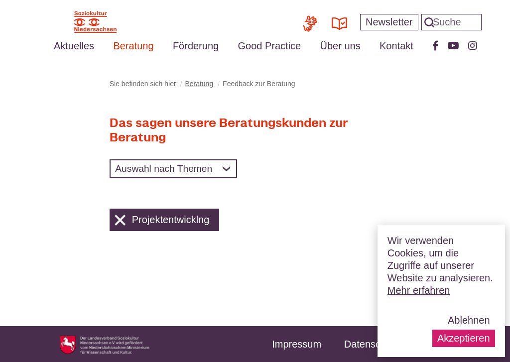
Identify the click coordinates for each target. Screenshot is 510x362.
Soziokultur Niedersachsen (95, 22)
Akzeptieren (463, 338)
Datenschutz (371, 344)
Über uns (340, 45)
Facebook (435, 46)
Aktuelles (74, 45)
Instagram (472, 46)
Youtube (453, 46)
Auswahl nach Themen (163, 168)
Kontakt (396, 45)
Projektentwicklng (162, 220)
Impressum (296, 344)
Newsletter (389, 21)
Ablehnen (469, 320)
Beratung (133, 45)
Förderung (196, 45)
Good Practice (269, 45)
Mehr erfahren (418, 290)
